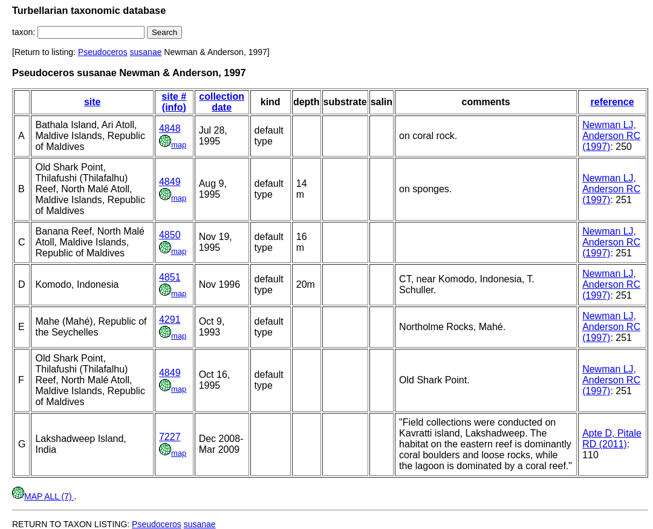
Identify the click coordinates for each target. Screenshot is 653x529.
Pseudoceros (103, 52)
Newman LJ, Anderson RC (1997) (611, 136)
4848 (170, 128)
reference (612, 102)
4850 (170, 235)
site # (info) (173, 101)
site (92, 102)
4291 (170, 319)
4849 (170, 182)
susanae (146, 52)
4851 (170, 277)
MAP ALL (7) (43, 496)
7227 (170, 437)
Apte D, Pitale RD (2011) (612, 438)
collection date (221, 101)
